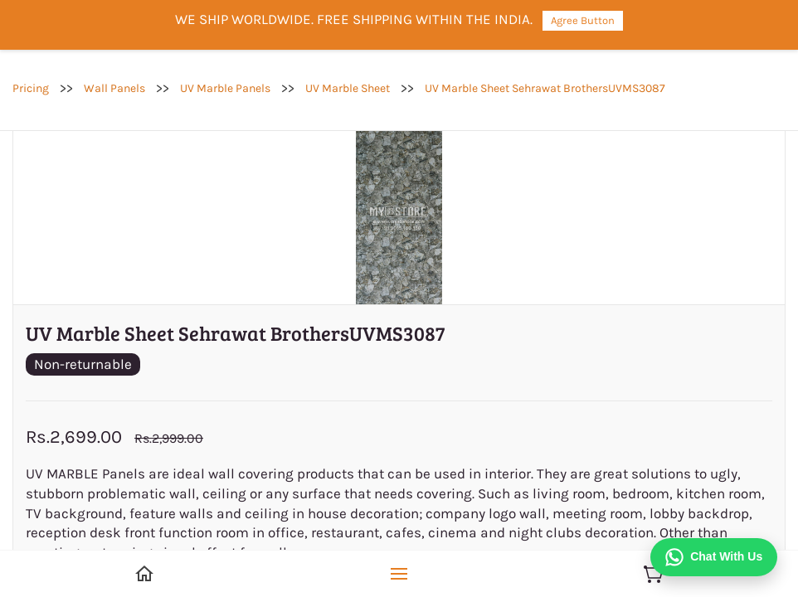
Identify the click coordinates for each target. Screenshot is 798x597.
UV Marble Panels (225, 88)
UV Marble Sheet (347, 88)
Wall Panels (114, 88)
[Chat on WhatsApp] (713, 557)
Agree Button (583, 20)
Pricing (30, 88)
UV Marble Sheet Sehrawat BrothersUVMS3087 (545, 88)
